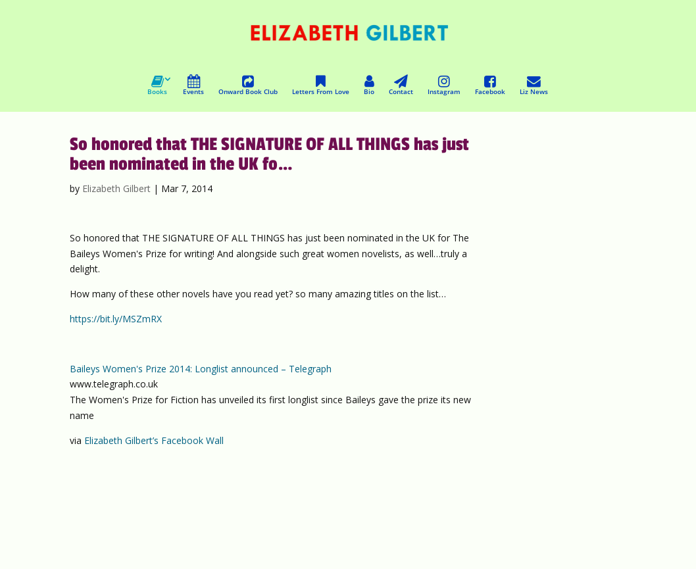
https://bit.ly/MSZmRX (116, 318)
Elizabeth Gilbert (116, 188)
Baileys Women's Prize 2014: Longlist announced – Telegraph (201, 368)
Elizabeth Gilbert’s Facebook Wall (154, 440)
